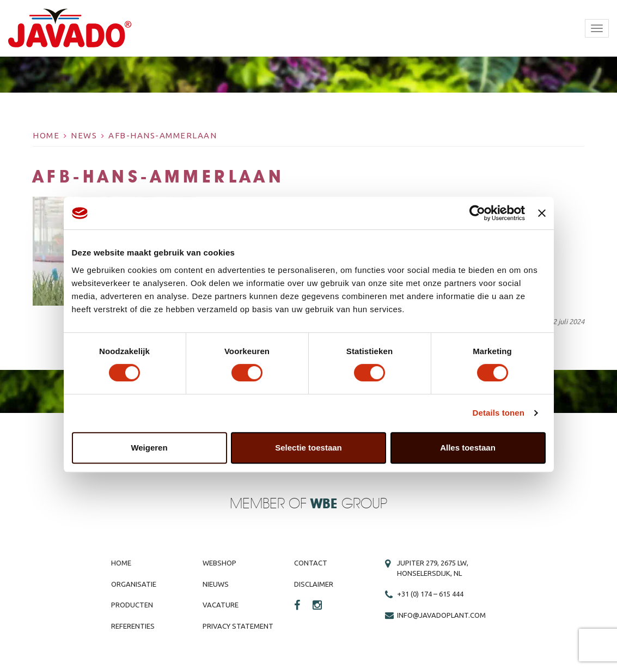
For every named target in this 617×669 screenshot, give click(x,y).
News (84, 135)
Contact (310, 563)
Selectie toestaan (308, 447)
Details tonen (498, 412)
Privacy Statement (238, 626)
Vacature (221, 605)
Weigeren (149, 447)
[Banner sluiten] (542, 213)
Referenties (133, 626)
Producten (132, 605)
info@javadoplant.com (441, 615)
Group (348, 504)
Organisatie (133, 584)
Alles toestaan (468, 447)
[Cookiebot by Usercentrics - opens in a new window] (477, 213)
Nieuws (216, 584)
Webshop (219, 563)
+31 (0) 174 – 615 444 (430, 594)
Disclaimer (313, 584)
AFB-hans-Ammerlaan (162, 135)
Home (46, 135)
